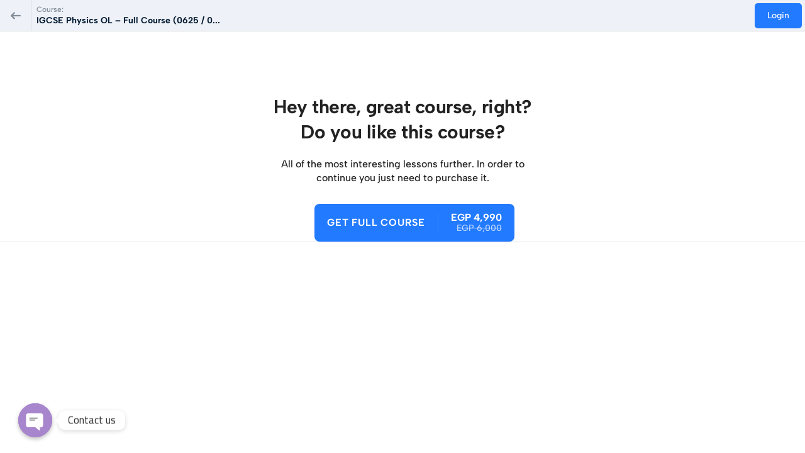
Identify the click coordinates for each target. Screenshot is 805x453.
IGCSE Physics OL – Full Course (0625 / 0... (128, 20)
